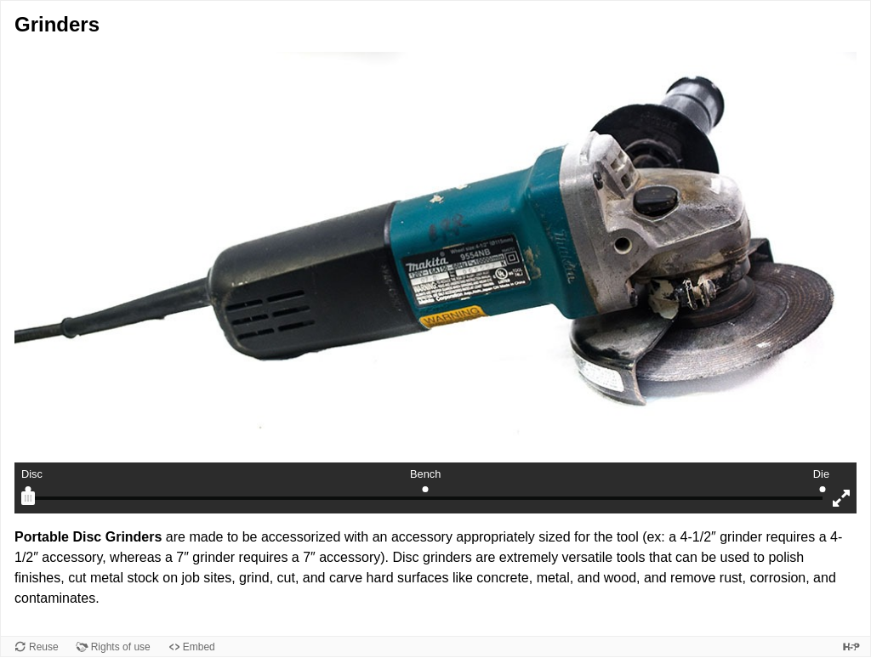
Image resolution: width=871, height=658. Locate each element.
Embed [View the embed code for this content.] (199, 647)
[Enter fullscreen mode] (841, 498)
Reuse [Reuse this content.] (44, 647)
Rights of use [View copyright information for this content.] (121, 647)
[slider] (28, 498)
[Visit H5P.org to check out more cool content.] (851, 646)
